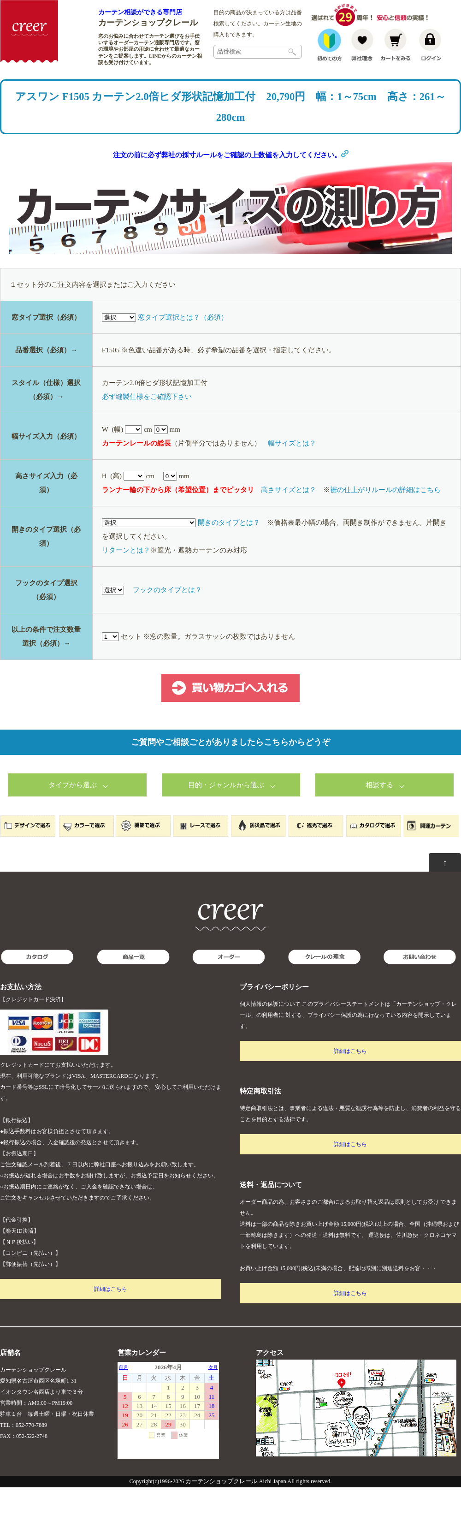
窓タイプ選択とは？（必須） (183, 345)
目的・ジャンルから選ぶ (226, 812)
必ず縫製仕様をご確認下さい (147, 424)
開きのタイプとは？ (229, 550)
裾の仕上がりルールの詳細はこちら (385, 517)
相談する (379, 812)
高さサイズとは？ (288, 517)
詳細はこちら (110, 1316)
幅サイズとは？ (292, 471)
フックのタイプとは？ (167, 617)
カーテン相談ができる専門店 (140, 12)
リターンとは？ (126, 578)
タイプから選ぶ (72, 812)
